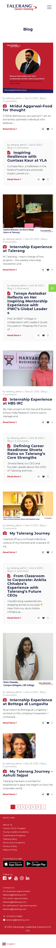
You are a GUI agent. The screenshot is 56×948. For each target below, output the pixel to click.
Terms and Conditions (14, 842)
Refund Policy (10, 850)
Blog (42, 98)
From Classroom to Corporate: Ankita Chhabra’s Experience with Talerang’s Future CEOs (26, 585)
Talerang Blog (10, 839)
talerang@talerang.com (14, 895)
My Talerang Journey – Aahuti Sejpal (28, 773)
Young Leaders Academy (16, 832)
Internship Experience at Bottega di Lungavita (27, 702)
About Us (7, 824)
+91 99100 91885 (14, 916)
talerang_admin (14, 98)
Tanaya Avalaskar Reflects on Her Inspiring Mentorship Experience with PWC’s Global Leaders (27, 303)
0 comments (10, 101)
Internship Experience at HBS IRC (27, 401)
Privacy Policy (10, 846)
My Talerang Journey (30, 533)
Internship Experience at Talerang (27, 249)
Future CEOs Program (14, 828)
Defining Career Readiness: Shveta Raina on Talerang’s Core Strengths (26, 452)
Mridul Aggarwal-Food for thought (27, 108)
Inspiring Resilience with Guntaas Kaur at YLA (27, 156)
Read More (9, 129)
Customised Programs (14, 835)
